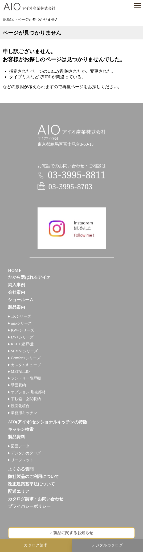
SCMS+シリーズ (24, 351)
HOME (8, 20)
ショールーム (21, 299)
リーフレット (22, 460)
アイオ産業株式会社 (29, 6)
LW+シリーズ (22, 337)
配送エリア (18, 491)
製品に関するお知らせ (73, 533)
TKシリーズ (21, 316)
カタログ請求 (35, 545)
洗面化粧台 (20, 406)
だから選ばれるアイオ (29, 277)
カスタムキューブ (26, 365)
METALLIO (20, 372)
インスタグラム (71, 228)
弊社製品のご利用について (33, 476)
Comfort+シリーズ (25, 358)
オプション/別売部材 (28, 392)
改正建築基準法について (31, 484)
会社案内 (16, 292)
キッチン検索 (21, 429)
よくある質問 (21, 469)
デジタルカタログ (26, 453)
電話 (72, 175)
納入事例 (16, 285)
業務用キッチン (24, 413)
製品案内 (16, 307)
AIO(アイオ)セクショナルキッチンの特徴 (47, 422)
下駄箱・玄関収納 (26, 399)
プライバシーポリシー (29, 506)
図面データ (20, 446)
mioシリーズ (21, 323)
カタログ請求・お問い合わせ (35, 499)
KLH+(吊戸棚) (22, 344)
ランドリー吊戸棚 (26, 378)
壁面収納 (18, 385)
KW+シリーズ (22, 330)
